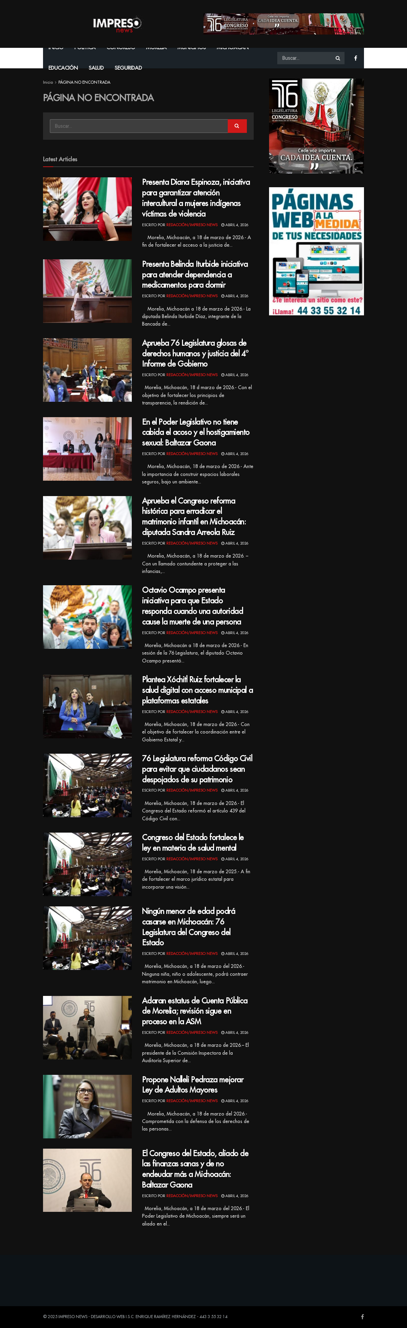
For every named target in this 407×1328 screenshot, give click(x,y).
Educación (63, 68)
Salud (96, 68)
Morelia (156, 47)
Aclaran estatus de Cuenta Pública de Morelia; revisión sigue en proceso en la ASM (194, 1011)
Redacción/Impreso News (191, 225)
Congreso (121, 47)
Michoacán (233, 47)
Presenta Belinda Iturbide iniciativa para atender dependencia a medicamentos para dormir (195, 275)
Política (85, 47)
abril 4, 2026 (234, 225)
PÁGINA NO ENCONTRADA (84, 82)
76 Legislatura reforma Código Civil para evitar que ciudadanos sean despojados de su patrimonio (197, 769)
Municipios (192, 47)
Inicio (56, 47)
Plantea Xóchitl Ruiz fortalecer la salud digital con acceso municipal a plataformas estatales (197, 690)
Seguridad (128, 68)
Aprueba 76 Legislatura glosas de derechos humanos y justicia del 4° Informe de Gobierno (195, 354)
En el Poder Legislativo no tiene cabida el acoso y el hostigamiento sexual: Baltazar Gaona (196, 433)
